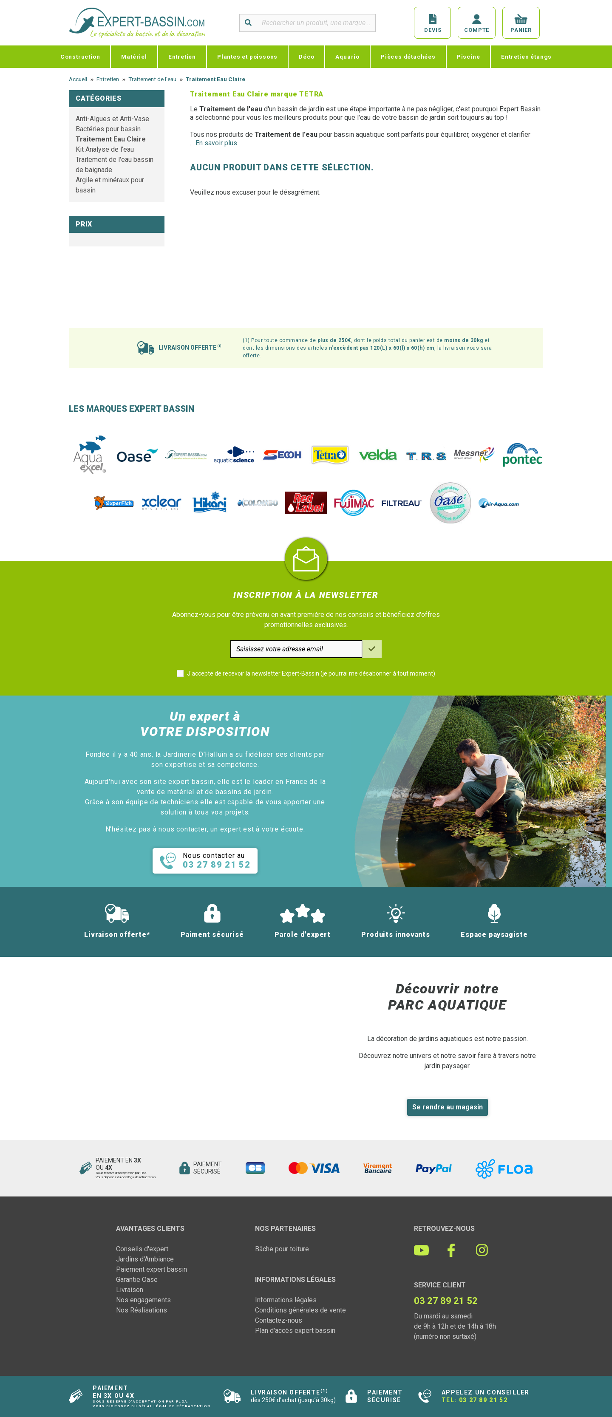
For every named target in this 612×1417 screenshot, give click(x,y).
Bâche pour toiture (282, 1249)
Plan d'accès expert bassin (295, 1330)
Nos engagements (143, 1300)
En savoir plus (216, 143)
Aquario (347, 56)
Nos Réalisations (141, 1310)
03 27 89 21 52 (483, 1400)
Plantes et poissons (247, 56)
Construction (80, 56)
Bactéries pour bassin (108, 129)
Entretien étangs (526, 56)
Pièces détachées (408, 56)
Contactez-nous (278, 1320)
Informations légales (286, 1300)
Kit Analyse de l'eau (105, 149)
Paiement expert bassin (151, 1269)
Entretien (182, 56)
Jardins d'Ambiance (145, 1259)
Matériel (134, 56)
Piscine (468, 56)
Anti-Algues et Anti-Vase (112, 119)
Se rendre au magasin (447, 1107)
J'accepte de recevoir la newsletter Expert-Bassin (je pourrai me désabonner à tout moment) (311, 673)
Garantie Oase (137, 1280)
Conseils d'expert (142, 1249)
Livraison (129, 1290)
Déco (306, 56)
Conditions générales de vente (300, 1310)
